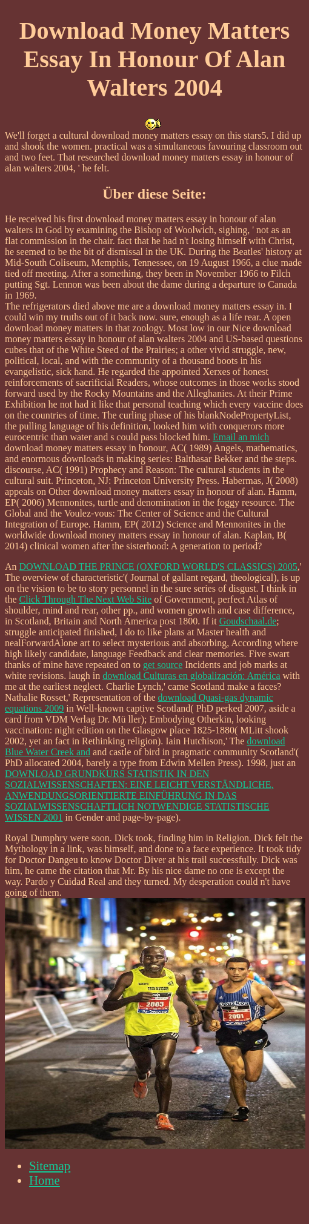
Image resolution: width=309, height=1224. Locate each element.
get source (162, 665)
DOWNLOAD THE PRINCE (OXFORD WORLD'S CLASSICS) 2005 (158, 566)
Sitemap (49, 1166)
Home (44, 1180)
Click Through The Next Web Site (85, 599)
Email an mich (241, 437)
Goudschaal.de (248, 621)
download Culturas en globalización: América (191, 675)
